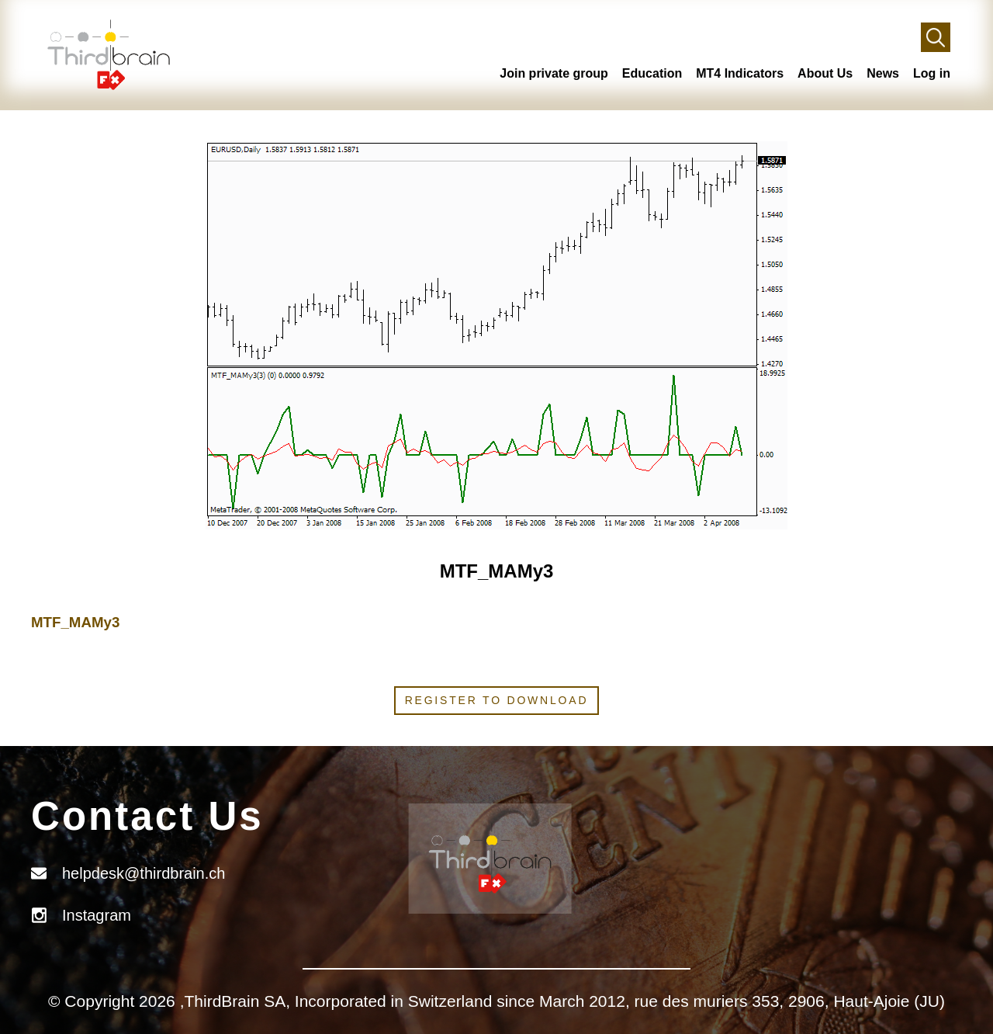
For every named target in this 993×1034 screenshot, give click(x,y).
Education (652, 73)
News (883, 73)
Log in (931, 73)
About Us (825, 73)
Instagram (96, 915)
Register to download (497, 700)
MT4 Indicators (740, 73)
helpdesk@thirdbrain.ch (143, 873)
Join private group (554, 73)
